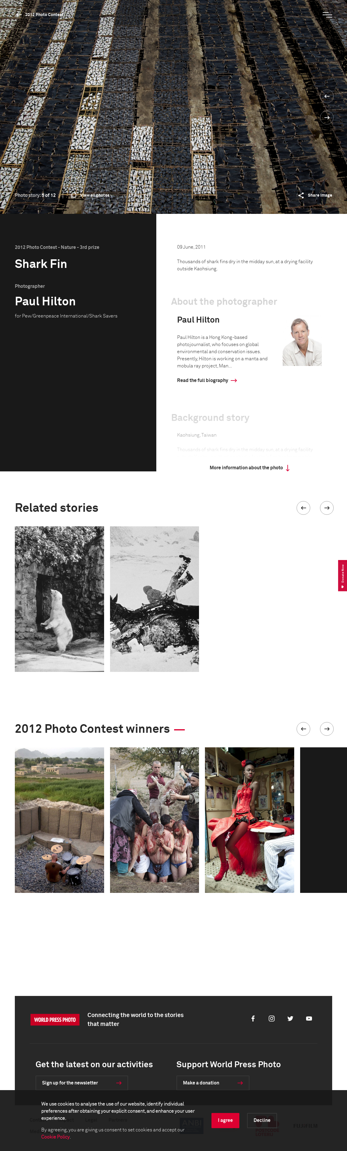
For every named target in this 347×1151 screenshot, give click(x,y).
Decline (262, 1120)
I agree (225, 1120)
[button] (303, 508)
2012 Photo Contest (44, 15)
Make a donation (201, 1083)
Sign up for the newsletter (70, 1083)
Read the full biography (202, 380)
